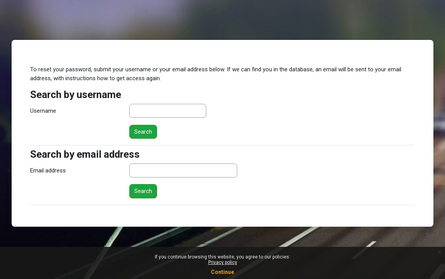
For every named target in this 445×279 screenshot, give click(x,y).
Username (43, 110)
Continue (222, 272)
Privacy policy (222, 262)
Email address (48, 170)
